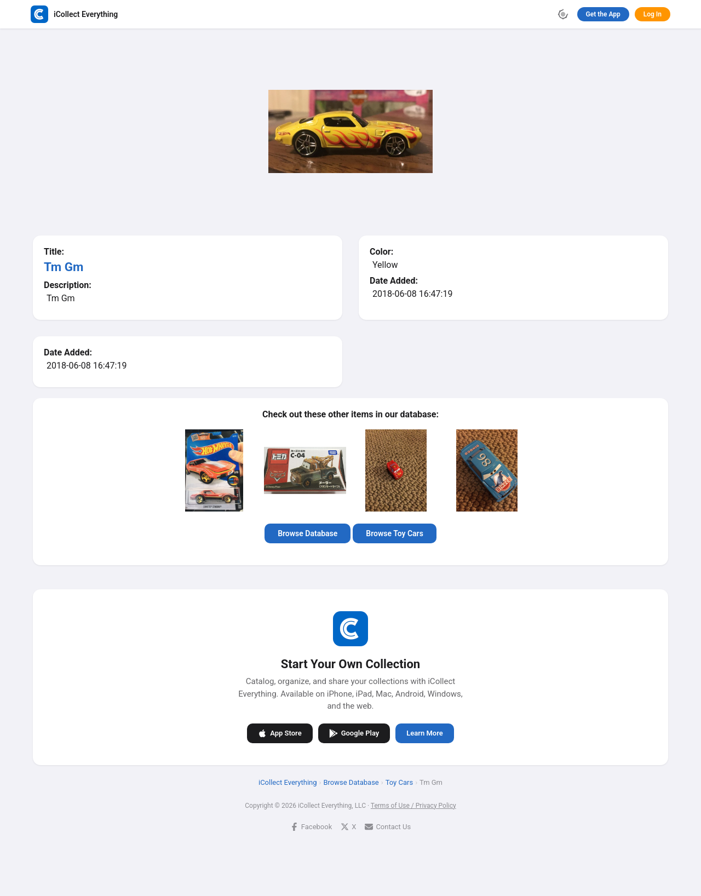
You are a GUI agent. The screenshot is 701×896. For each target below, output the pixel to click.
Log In (652, 14)
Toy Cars (399, 782)
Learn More (424, 733)
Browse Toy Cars (394, 533)
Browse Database (307, 533)
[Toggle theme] (563, 14)
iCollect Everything (287, 782)
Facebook (311, 826)
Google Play (354, 732)
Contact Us (388, 826)
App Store (279, 732)
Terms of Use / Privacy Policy (413, 805)
